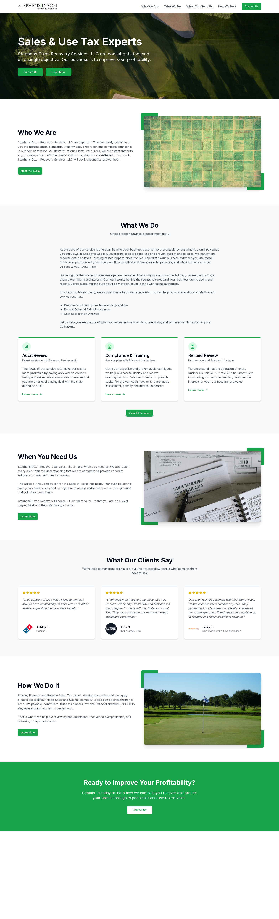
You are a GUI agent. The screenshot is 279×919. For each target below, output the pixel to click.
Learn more (32, 394)
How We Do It (227, 6)
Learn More (58, 72)
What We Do (172, 6)
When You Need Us (199, 6)
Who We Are (150, 6)
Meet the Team (30, 170)
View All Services (139, 413)
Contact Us (251, 6)
